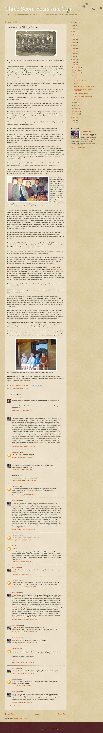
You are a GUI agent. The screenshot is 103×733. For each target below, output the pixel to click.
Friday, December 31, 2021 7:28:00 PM (23, 662)
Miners (26, 388)
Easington (15, 388)
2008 (74, 117)
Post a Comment (15, 706)
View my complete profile (78, 147)
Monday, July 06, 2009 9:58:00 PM (22, 410)
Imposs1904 (15, 452)
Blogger (60, 729)
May (75, 102)
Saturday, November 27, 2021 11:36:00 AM (24, 642)
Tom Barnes (15, 486)
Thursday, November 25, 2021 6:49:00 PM (24, 587)
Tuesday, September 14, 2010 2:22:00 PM (24, 480)
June (75, 100)
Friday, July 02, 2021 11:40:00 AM (21, 561)
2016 (74, 45)
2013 (74, 53)
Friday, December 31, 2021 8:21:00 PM (23, 673)
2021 (74, 31)
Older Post (62, 714)
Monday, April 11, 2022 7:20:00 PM (22, 686)
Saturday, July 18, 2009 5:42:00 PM (22, 457)
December (77, 67)
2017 (74, 42)
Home (36, 714)
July (75, 75)
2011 (74, 59)
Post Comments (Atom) (20, 718)
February (77, 111)
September (77, 73)
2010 (74, 62)
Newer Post (10, 714)
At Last (76, 83)
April (75, 105)
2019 (74, 37)
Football (20, 388)
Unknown (15, 679)
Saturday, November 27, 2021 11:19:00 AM (24, 632)
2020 (74, 34)
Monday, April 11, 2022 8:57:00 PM (22, 702)
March (76, 108)
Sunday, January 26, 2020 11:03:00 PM (23, 529)
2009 (74, 65)
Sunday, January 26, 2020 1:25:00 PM (23, 495)
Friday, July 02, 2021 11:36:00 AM (21, 540)
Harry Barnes (16, 416)
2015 (74, 48)
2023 (74, 26)
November (77, 70)
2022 (74, 28)
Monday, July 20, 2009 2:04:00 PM (22, 470)
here (33, 243)
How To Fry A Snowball (80, 81)
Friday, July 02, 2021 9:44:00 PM (21, 574)
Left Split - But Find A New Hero (83, 96)
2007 (74, 120)
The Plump (15, 398)
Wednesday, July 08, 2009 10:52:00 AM (23, 446)
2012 (74, 56)
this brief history (53, 378)
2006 (74, 123)
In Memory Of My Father (81, 93)
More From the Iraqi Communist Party (84, 86)
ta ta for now (77, 78)
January (76, 114)
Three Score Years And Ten (38, 8)
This (27, 376)
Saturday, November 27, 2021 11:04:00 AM (24, 619)
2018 (74, 40)
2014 (74, 51)
